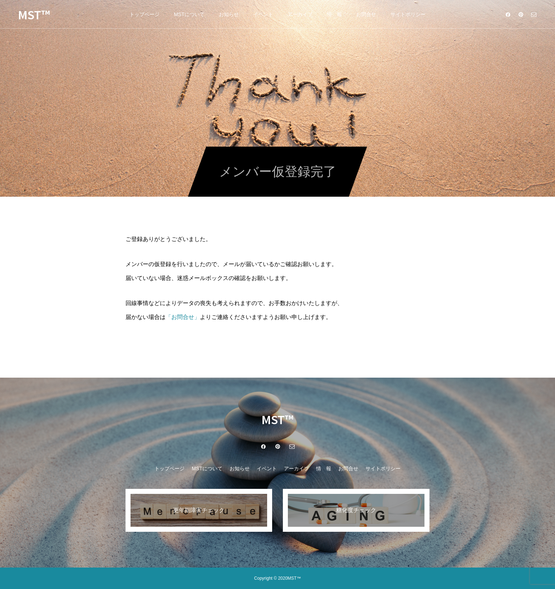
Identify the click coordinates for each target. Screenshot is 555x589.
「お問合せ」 (183, 317)
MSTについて (189, 14)
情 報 (334, 14)
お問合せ (366, 14)
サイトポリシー (408, 14)
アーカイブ (300, 14)
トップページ (144, 14)
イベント (263, 14)
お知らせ (229, 14)
